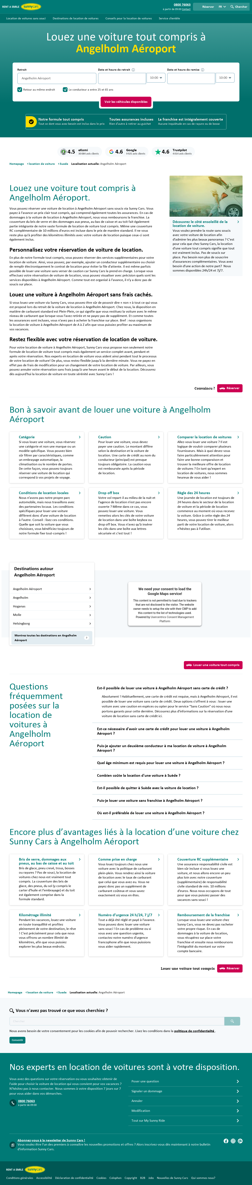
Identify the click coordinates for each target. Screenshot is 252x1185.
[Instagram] (233, 1141)
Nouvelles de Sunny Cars (172, 1177)
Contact (186, 9)
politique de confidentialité (194, 1031)
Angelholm (52, 598)
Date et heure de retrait (116, 69)
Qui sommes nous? (203, 1177)
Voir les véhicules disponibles (126, 102)
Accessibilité (44, 1177)
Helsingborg (52, 623)
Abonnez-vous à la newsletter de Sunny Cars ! (51, 1140)
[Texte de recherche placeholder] (116, 1021)
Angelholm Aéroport (52, 589)
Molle (52, 615)
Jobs (151, 1177)
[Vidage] (92, 78)
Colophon (115, 1177)
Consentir (17, 1040)
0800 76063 (26, 1101)
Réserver (229, 388)
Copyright (131, 1177)
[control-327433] (122, 78)
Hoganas (52, 606)
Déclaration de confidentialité (74, 1177)
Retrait (22, 69)
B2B (142, 1177)
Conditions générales (19, 1177)
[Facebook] (226, 1141)
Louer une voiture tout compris (212, 665)
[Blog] (240, 1141)
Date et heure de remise (185, 69)
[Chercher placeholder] (232, 1021)
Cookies (101, 1177)
